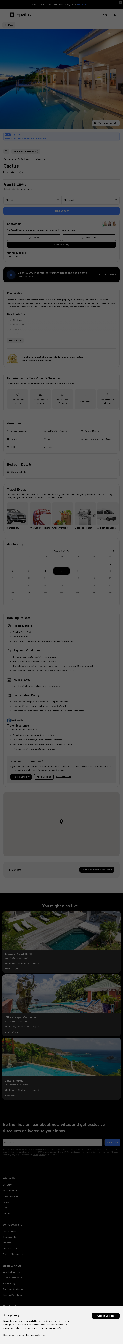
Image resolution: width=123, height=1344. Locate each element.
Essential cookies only (36, 1335)
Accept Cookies (105, 1315)
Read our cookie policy (13, 1335)
